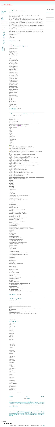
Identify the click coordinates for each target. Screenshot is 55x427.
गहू (27, 402)
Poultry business (22, 413)
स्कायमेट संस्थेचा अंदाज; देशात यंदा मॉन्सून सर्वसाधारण (18, 46)
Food (16, 411)
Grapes (29, 411)
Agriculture (14, 410)
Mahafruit (23, 412)
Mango (30, 412)
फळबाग (33, 403)
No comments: (14, 40)
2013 (3, 47)
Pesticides (10, 413)
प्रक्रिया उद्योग (29, 403)
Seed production (38, 413)
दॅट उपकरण (13, 403)
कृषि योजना (13, 402)
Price (25, 413)
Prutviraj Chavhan (27, 413)
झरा (31, 402)
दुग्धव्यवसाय (10, 403)
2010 (3, 50)
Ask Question (3, 20)
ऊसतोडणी (30, 401)
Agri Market (2, 12)
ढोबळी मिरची (41, 402)
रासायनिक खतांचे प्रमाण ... (13, 321)
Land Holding (16, 412)
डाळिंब (35, 402)
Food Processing (19, 411)
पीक (24, 403)
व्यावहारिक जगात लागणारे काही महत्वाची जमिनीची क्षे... (4, 42)
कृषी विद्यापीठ (17, 402)
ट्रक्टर (32, 402)
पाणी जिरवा (22, 403)
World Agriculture (39, 414)
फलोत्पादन (32, 403)
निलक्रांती (17, 403)
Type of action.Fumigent (21, 414)
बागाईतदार (40, 403)
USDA (25, 414)
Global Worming (26, 411)
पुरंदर (25, 403)
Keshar (14, 412)
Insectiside (10, 412)
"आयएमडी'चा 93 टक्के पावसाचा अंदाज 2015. (17, 11)
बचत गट (37, 403)
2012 (3, 48)
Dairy (2, 17)
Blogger (43, 425)
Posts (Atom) (28, 398)
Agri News (2, 19)
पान (23, 403)
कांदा (35, 401)
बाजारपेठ (42, 403)
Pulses (30, 413)
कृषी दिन (15, 402)
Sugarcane (15, 414)
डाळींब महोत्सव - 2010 (38, 402)
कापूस (37, 401)
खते (25, 402)
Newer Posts (11, 396)
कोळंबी (24, 402)
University (27, 414)
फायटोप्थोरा (35, 403)
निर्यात (15, 403)
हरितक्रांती (13, 406)
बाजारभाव (43, 403)
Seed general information (33, 413)
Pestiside (12, 413)
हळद (14, 406)
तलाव (42, 402)
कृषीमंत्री (21, 402)
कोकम (23, 402)
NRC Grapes (35, 412)
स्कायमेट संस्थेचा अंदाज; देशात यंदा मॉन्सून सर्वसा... (4, 37)
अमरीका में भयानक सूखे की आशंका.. (15, 298)
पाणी (18, 403)
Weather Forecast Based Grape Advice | (49, 13)
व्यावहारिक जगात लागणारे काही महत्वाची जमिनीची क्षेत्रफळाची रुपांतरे (21, 113)
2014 (3, 46)
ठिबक (33, 402)
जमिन (28, 402)
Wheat (36, 414)
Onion (43, 412)
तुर (43, 402)
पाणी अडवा (20, 403)
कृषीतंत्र (19, 402)
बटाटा (38, 403)
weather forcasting (15, 109)
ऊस (28, 401)
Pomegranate (15, 413)
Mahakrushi (7, 4)
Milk (31, 412)
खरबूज (26, 402)
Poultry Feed (18, 413)
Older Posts (42, 396)
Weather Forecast (3, 11)
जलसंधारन (30, 402)
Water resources (33, 414)
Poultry (2, 18)
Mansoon (12, 109)
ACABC (50, 14)
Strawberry (41, 413)
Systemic (18, 414)
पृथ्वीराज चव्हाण (27, 403)
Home (27, 396)
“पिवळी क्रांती (16, 406)
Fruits (23, 411)
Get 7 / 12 (2, 13)
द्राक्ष (14, 403)
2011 (3, 49)
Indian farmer (42, 411)
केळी (22, 402)
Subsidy (12, 414)
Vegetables (29, 414)
